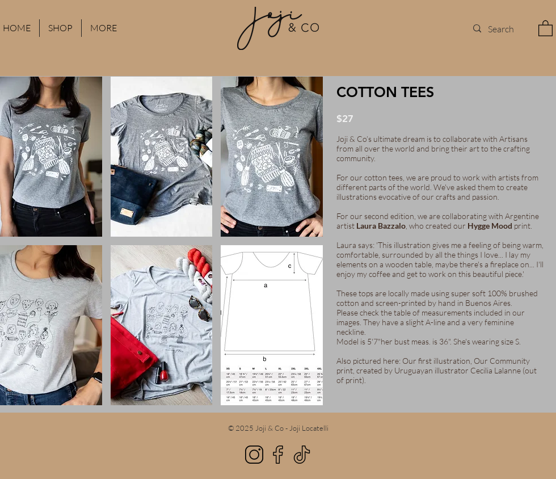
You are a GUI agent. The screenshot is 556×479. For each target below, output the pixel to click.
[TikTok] (302, 455)
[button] (545, 27)
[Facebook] (278, 455)
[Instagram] (254, 455)
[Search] (501, 28)
